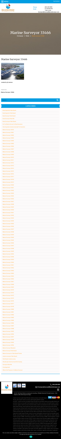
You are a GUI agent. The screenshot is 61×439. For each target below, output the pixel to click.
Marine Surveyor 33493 (8, 331)
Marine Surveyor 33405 (8, 143)
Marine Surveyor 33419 (8, 182)
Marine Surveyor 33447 (8, 245)
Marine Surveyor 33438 (8, 232)
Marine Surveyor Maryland (9, 348)
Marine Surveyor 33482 (8, 314)
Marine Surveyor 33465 (8, 276)
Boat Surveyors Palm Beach (9, 121)
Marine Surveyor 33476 (8, 301)
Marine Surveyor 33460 (8, 262)
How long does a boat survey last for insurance (14, 127)
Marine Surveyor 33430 (8, 209)
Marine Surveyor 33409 (8, 154)
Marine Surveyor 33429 (8, 207)
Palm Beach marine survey (9, 359)
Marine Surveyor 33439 (8, 234)
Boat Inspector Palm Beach (9, 113)
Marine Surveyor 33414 (8, 168)
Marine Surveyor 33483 (8, 317)
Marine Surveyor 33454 (8, 254)
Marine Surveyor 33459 (8, 259)
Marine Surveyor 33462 (8, 267)
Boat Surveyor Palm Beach (9, 115)
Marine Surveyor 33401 (8, 132)
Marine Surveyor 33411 (8, 160)
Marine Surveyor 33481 (8, 312)
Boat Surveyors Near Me (8, 118)
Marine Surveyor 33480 (8, 309)
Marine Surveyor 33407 (8, 149)
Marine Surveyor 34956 (8, 345)
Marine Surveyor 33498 (8, 339)
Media (27, 36)
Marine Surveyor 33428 (8, 204)
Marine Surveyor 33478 (8, 306)
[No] (59, 435)
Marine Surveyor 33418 (8, 179)
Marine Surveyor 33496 (8, 334)
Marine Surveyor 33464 (8, 273)
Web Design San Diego (25, 394)
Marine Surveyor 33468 (8, 284)
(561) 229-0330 (48, 7)
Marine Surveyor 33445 (8, 240)
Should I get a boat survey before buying (12, 361)
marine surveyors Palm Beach (10, 356)
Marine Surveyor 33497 (8, 337)
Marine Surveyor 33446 (8, 243)
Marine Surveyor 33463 (8, 270)
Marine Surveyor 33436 (8, 226)
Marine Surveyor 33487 (8, 325)
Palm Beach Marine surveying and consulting (27, 393)
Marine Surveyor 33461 (8, 265)
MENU (6, 2)
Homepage (20, 36)
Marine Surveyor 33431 (8, 212)
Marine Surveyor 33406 (8, 146)
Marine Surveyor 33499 (8, 342)
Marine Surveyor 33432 (8, 215)
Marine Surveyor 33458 (8, 256)
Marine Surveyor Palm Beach (10, 350)
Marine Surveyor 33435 (8, 223)
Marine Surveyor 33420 (8, 185)
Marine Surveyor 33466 (8, 278)
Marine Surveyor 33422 (8, 190)
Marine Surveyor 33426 (8, 198)
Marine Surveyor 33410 (8, 157)
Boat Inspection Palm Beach (9, 110)
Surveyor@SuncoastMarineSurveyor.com (48, 11)
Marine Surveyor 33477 (8, 303)
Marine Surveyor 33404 (8, 140)
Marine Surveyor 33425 (8, 196)
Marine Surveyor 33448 (8, 248)
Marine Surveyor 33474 (8, 298)
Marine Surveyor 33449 (8, 251)
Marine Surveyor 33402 (8, 135)
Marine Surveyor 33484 (8, 320)
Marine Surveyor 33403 (8, 138)
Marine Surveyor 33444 (8, 237)
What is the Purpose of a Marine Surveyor (13, 370)
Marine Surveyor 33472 (8, 292)
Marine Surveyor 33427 (8, 201)
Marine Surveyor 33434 (8, 220)
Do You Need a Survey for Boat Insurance (12, 124)
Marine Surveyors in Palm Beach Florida (12, 353)
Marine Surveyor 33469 (8, 287)
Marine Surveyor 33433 (8, 218)
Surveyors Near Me (7, 364)
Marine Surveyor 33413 (8, 165)
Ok (30, 436)
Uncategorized (6, 367)
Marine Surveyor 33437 (8, 229)
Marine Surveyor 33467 (8, 281)
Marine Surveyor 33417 (8, 176)
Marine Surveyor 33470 (8, 290)
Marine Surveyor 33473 (8, 295)
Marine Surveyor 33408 (8, 151)
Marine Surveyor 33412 (8, 162)
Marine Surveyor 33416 (8, 174)
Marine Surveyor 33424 (8, 193)
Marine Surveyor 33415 (8, 171)
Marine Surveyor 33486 (8, 323)
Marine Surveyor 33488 (8, 328)
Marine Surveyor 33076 (8, 129)
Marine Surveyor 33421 (8, 187)
